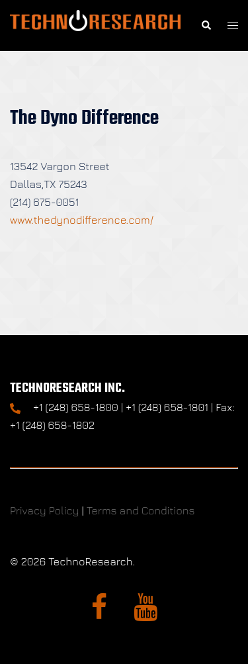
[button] (205, 25)
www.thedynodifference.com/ (81, 220)
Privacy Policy (44, 510)
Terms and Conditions (141, 510)
